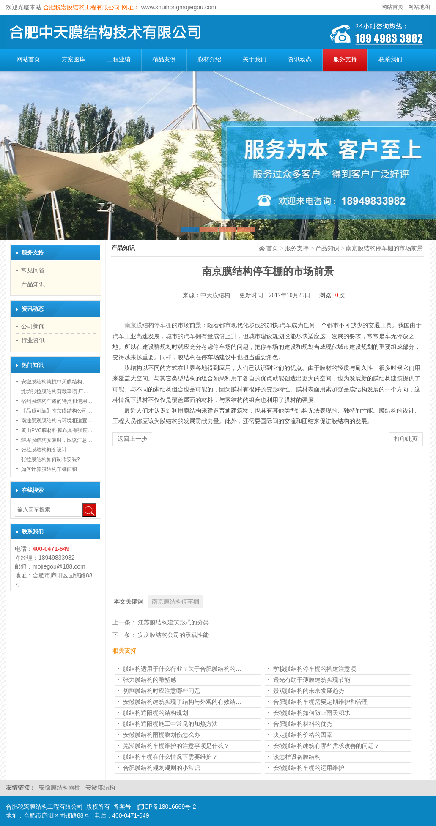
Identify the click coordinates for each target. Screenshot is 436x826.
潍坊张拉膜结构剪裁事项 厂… (54, 391)
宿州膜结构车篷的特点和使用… (56, 401)
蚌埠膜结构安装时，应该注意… (56, 440)
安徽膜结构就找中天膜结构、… (56, 382)
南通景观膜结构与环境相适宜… (56, 421)
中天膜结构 (215, 295)
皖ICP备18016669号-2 (166, 806)
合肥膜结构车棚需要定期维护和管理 (320, 701)
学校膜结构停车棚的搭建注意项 (314, 668)
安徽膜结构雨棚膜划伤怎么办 (161, 734)
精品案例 (164, 59)
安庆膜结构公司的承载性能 (173, 635)
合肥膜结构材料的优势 (302, 723)
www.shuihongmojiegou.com (178, 7)
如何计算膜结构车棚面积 (49, 469)
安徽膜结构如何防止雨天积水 (311, 712)
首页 (272, 248)
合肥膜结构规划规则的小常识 (161, 767)
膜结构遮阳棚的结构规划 (155, 712)
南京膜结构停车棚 (148, 325)
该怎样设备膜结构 (297, 756)
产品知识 (327, 248)
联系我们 (390, 59)
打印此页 (406, 438)
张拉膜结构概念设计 (44, 450)
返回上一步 (132, 438)
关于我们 (254, 59)
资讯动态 (300, 59)
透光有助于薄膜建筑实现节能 (311, 679)
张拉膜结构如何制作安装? (50, 459)
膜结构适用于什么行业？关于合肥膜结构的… (182, 668)
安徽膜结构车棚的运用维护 (308, 767)
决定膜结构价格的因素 (302, 734)
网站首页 (392, 7)
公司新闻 (33, 326)
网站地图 (419, 7)
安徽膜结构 (100, 787)
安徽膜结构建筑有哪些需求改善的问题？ (326, 745)
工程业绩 (119, 59)
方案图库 (73, 59)
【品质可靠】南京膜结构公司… (56, 411)
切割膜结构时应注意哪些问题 (161, 690)
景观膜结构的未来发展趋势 (308, 690)
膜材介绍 (209, 59)
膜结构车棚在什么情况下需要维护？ (170, 756)
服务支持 (345, 59)
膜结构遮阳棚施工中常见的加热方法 (170, 723)
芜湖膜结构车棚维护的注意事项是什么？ (176, 745)
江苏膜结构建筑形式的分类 (173, 622)
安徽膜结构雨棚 (60, 787)
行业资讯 (33, 340)
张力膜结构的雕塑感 (149, 679)
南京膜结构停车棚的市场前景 (384, 248)
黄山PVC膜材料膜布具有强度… (57, 430)
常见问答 (33, 270)
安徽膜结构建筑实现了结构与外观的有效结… (182, 701)
